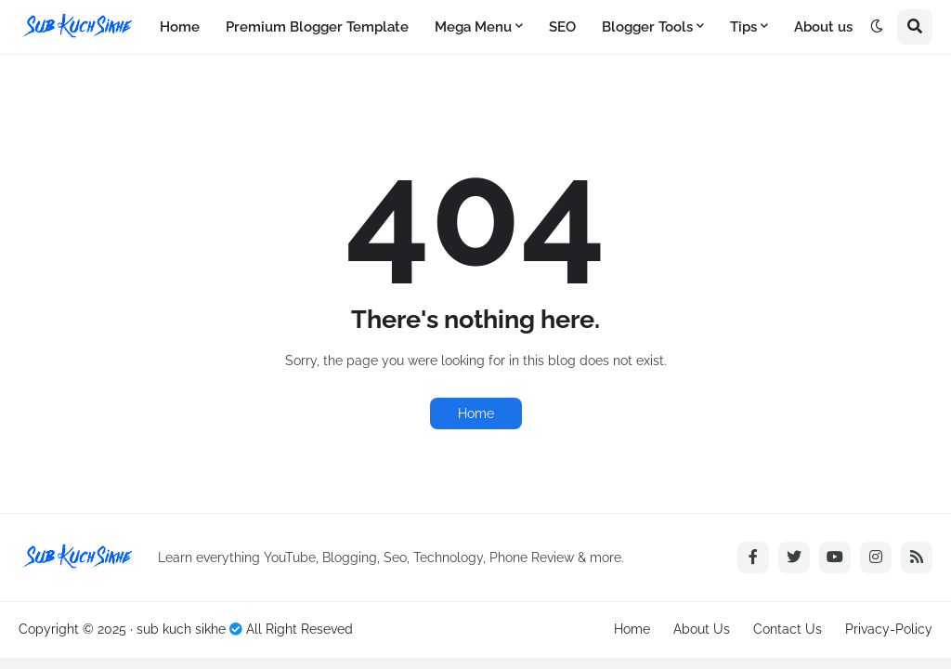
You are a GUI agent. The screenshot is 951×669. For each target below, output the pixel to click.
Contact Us (787, 629)
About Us (701, 629)
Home (476, 413)
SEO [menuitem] (562, 27)
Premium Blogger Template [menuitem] (317, 27)
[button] (876, 27)
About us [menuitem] (823, 27)
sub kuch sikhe (181, 629)
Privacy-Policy (888, 629)
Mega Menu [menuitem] (473, 27)
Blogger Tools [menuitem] (647, 27)
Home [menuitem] (180, 27)
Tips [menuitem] (743, 27)
